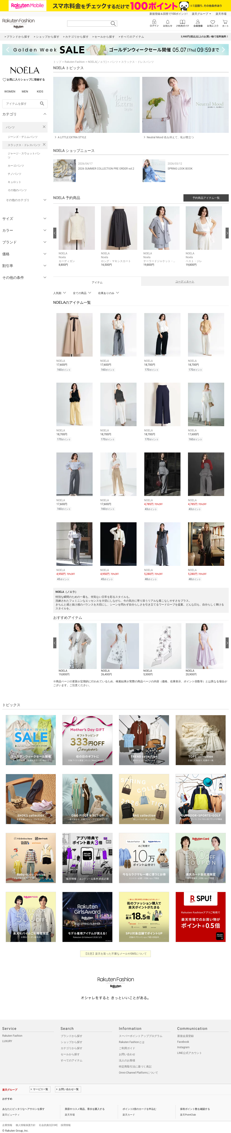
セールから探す (70, 1051)
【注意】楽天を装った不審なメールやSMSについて (115, 951)
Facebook (183, 1039)
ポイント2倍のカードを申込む (139, 1106)
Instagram (183, 1044)
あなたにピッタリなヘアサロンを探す (23, 1106)
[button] (77, 239)
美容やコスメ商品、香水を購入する (85, 1106)
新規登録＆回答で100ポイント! (168, 13)
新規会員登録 (185, 1033)
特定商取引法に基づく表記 (135, 1063)
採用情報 (66, 1122)
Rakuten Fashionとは (131, 1039)
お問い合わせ (127, 1051)
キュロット (14, 182)
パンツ (10, 127)
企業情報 (7, 1122)
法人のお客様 (127, 1057)
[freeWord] (25, 103)
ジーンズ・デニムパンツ (23, 137)
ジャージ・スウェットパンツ (24, 155)
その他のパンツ (17, 190)
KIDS (40, 91)
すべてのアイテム (71, 1057)
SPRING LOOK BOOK (180, 168)
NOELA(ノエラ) (97, 61)
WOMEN (9, 91)
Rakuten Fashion (75, 61)
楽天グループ (200, 13)
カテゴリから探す (71, 1045)
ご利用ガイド (127, 1045)
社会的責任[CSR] (48, 1122)
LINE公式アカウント (189, 1050)
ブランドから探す (71, 1033)
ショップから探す (71, 1039)
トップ (57, 61)
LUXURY (7, 1038)
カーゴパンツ (16, 165)
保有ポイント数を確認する (195, 1106)
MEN (25, 91)
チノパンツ (14, 173)
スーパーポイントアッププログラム (140, 1033)
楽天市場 (221, 13)
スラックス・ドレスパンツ (24, 145)
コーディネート (184, 281)
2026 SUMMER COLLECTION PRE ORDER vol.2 (106, 168)
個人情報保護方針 (26, 1122)
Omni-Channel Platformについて (138, 1070)
